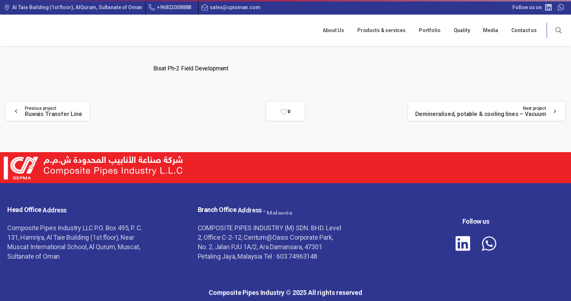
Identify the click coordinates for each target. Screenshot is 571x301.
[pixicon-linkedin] (463, 245)
